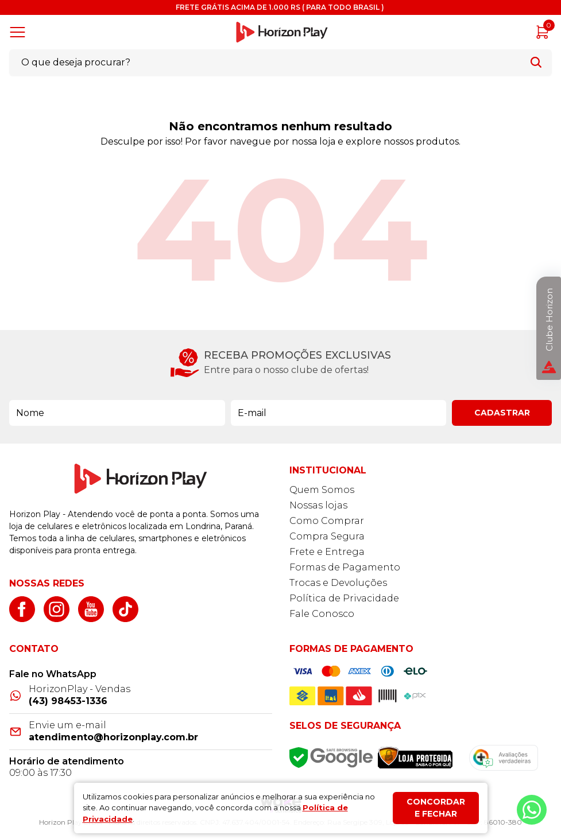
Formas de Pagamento (344, 567)
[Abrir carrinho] (542, 32)
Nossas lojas (318, 505)
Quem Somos (321, 489)
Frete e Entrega (327, 551)
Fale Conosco (321, 613)
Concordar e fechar (436, 808)
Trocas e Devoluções (338, 582)
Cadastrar (502, 412)
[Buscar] (536, 62)
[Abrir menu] (19, 32)
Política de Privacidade (344, 598)
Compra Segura (327, 536)
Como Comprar (326, 520)
